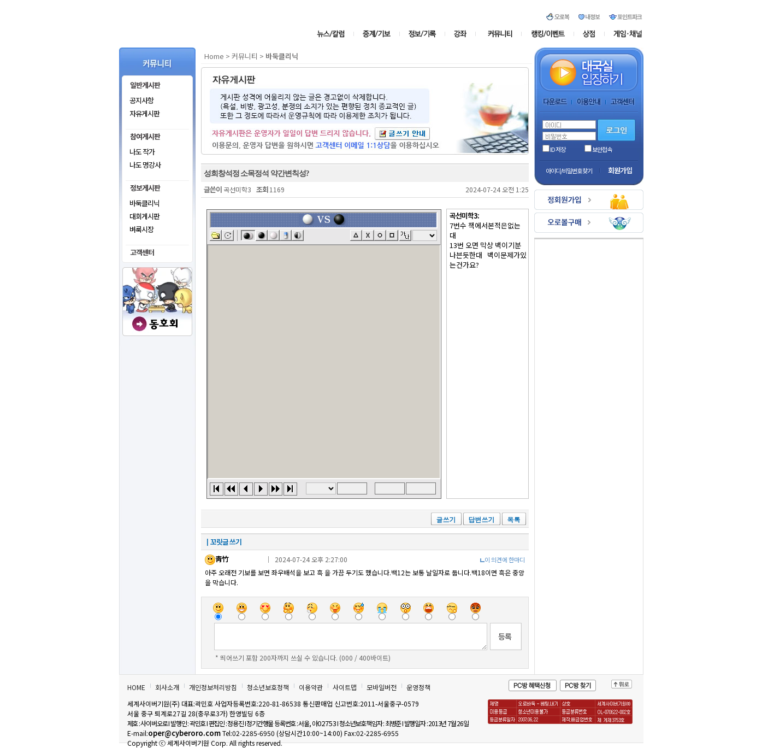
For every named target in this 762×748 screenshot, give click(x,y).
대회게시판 (144, 216)
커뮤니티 (500, 34)
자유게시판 (144, 113)
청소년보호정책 (268, 687)
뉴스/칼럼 (335, 34)
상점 (589, 34)
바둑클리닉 (144, 203)
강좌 (463, 34)
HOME (136, 687)
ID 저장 (553, 149)
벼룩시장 (141, 229)
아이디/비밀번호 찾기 (569, 170)
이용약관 (311, 687)
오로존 (548, 34)
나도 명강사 (145, 165)
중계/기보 (377, 34)
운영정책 (418, 687)
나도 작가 (142, 151)
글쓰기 (446, 519)
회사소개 (167, 687)
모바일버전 (382, 687)
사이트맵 (345, 687)
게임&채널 (623, 34)
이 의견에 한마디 (505, 559)
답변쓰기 (482, 519)
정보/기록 (424, 34)
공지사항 (141, 100)
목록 (514, 519)
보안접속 (598, 149)
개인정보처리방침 (213, 687)
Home (214, 56)
